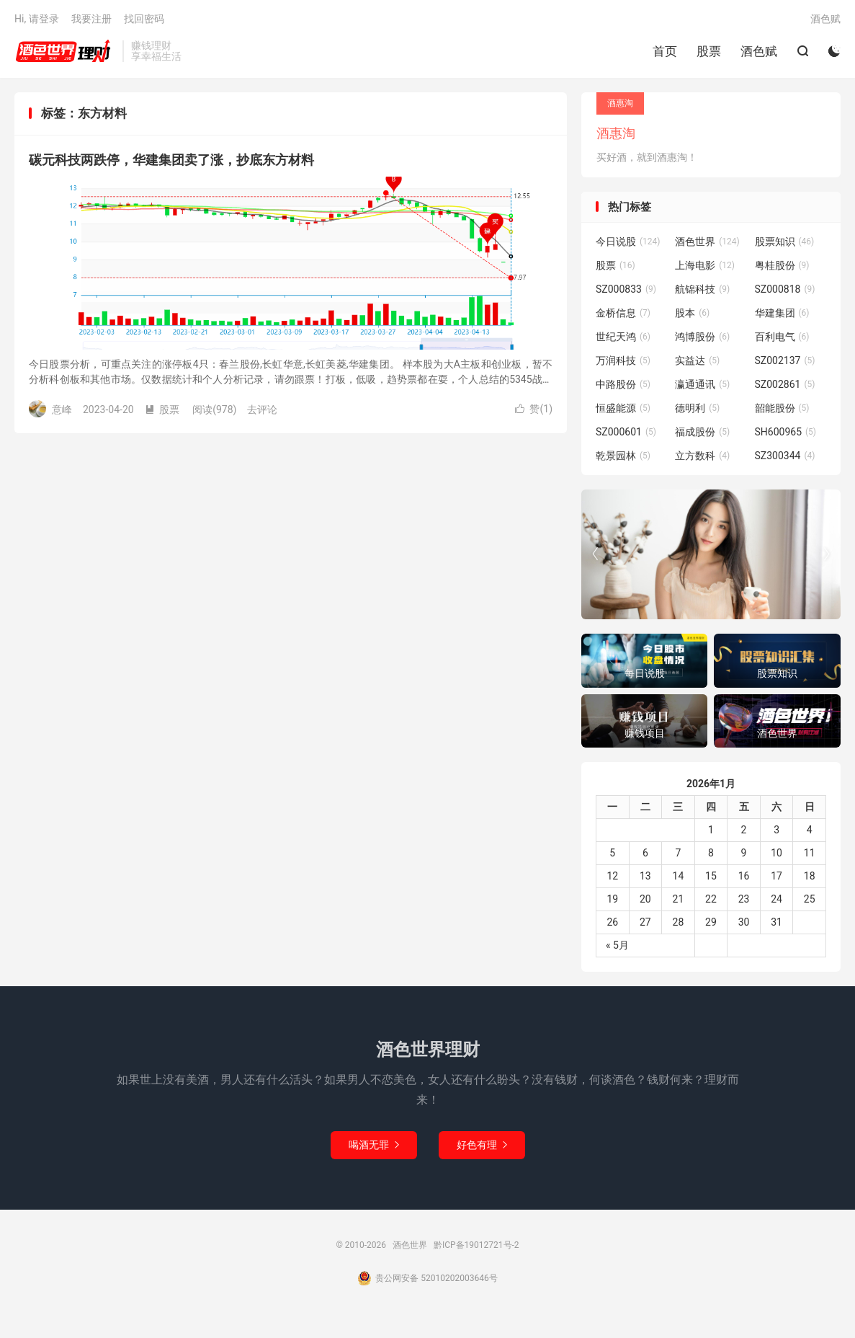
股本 (692, 313)
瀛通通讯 (702, 384)
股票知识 (785, 241)
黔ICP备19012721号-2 (476, 1245)
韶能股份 (782, 408)
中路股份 (623, 384)
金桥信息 (623, 313)
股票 (709, 51)
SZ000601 (626, 432)
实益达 (697, 360)
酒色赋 (758, 51)
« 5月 (617, 945)
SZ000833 (626, 289)
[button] (826, 554)
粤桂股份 (782, 265)
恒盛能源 (623, 408)
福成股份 (702, 432)
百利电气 (782, 336)
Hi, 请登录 (36, 19)
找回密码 (144, 19)
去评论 (262, 409)
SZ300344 (785, 455)
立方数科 (702, 455)
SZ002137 (785, 360)
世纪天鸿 (623, 336)
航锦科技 (702, 289)
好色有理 (482, 1145)
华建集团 (782, 313)
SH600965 (786, 432)
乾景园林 (623, 455)
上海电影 (705, 265)
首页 (665, 51)
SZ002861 (785, 384)
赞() (533, 409)
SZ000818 (785, 289)
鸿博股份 (702, 336)
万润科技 (623, 360)
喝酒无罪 (374, 1145)
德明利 (697, 408)
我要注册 (91, 19)
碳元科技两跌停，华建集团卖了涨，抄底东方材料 (171, 159)
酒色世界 (64, 51)
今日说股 (628, 241)
